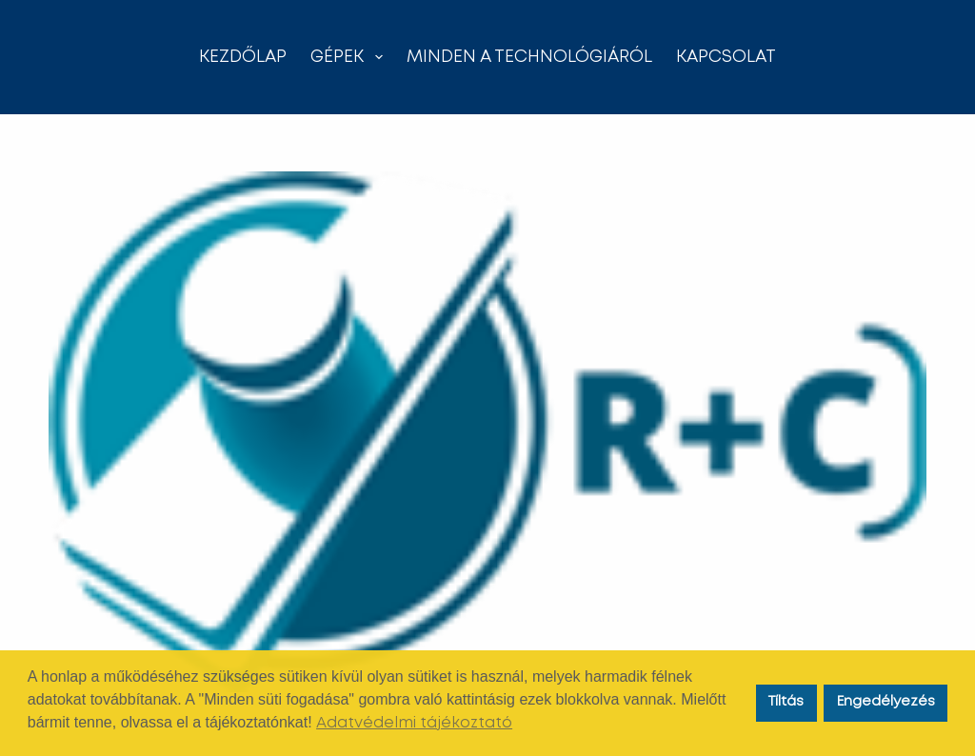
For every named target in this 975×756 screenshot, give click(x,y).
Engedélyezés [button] (886, 702)
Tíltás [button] (786, 702)
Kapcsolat (726, 57)
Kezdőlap (243, 57)
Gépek (350, 57)
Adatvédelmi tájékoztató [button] (414, 723)
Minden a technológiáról (529, 57)
